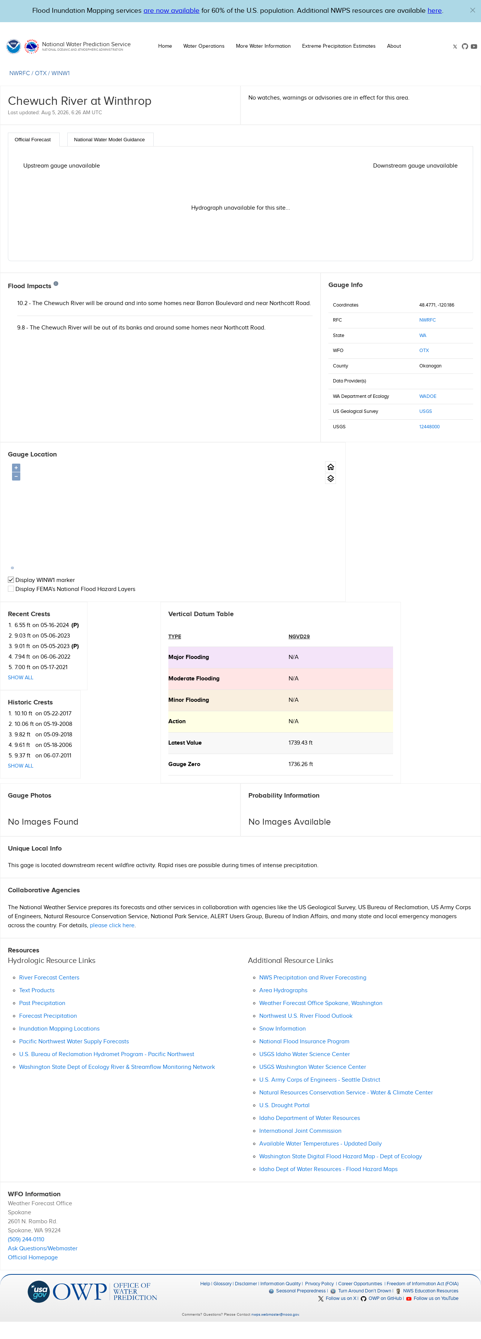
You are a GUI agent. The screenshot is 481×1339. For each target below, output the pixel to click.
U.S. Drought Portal (284, 1122)
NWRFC (427, 320)
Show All (341, 518)
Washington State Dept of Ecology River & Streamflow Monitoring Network (117, 1084)
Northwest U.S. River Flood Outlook (305, 1033)
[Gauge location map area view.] (305, 478)
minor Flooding (28, 717)
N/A (133, 674)
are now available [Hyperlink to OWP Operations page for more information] (172, 10)
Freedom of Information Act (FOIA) (422, 1301)
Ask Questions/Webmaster (42, 1265)
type (14, 653)
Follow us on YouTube (432, 1315)
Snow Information (282, 1045)
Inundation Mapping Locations (59, 1045)
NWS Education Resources (427, 1308)
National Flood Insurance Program (304, 1058)
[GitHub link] (465, 46)
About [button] (394, 46)
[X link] (456, 46)
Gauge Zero (24, 781)
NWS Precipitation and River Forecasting (312, 994)
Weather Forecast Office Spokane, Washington (321, 1020)
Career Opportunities (360, 1301)
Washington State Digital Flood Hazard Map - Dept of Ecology (340, 1173)
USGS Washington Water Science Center (312, 1084)
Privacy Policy (319, 1301)
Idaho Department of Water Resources (309, 1135)
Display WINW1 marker (41, 580)
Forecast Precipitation (48, 1033)
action (16, 738)
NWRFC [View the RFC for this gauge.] (19, 73)
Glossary (222, 1301)
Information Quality (280, 1301)
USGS (425, 411)
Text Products (36, 1007)
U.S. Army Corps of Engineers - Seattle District (319, 1096)
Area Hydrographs (283, 1007)
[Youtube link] (474, 46)
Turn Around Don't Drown (360, 1308)
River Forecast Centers (49, 994)
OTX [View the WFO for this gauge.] (41, 73)
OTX (424, 351)
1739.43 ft (140, 759)
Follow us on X (337, 1315)
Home (165, 46)
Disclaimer (246, 1301)
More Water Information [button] (263, 46)
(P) (395, 465)
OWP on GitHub (381, 1315)
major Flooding (28, 674)
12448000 (429, 427)
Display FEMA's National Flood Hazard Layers (71, 589)
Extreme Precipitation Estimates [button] (339, 46)
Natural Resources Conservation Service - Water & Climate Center (346, 1109)
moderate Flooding (33, 695)
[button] (472, 10)
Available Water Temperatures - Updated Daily (320, 1160)
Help (205, 1301)
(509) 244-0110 (26, 1256)
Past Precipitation (42, 1020)
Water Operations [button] (204, 46)
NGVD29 (139, 653)
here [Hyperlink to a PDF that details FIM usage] (435, 10)
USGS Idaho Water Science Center (304, 1071)
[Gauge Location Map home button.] (305, 466)
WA (423, 335)
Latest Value (24, 759)
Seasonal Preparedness (297, 1308)
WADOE (427, 396)
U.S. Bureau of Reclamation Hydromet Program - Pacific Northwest (106, 1071)
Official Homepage (33, 1274)
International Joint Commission (300, 1148)
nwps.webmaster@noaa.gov (275, 1331)
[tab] (34, 140)
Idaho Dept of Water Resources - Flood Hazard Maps (328, 1186)
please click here (112, 942)
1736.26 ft (140, 781)
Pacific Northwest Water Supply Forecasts (74, 1058)
